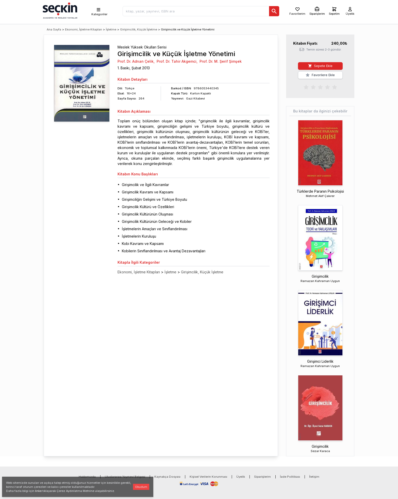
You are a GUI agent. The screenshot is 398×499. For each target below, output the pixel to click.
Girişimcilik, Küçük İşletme (138, 29)
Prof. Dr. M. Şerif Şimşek (221, 61)
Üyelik (240, 476)
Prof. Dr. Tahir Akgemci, (177, 61)
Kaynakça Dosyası (167, 476)
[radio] (306, 87)
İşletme (111, 29)
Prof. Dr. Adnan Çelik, (136, 61)
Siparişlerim (262, 476)
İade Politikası (290, 476)
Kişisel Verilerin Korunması (208, 476)
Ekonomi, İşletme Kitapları (83, 29)
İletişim (314, 476)
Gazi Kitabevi (195, 98)
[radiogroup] (320, 87)
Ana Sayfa (54, 29)
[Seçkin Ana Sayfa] (59, 10)
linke (38, 491)
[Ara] (274, 11)
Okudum (141, 487)
